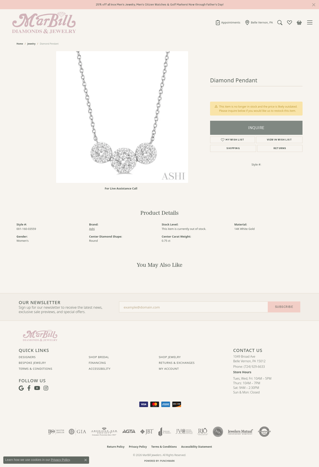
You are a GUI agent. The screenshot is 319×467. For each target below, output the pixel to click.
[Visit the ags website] (104, 431)
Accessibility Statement (196, 447)
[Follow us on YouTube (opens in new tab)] (37, 388)
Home (19, 43)
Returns (279, 148)
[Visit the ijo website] (56, 431)
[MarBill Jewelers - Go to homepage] (40, 335)
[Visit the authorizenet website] (264, 431)
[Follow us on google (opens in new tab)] (21, 388)
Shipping (233, 148)
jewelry (31, 43)
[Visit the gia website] (77, 431)
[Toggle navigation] (310, 22)
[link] (227, 22)
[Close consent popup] (85, 460)
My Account (169, 368)
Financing (97, 362)
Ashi (92, 229)
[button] (279, 22)
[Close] (313, 4)
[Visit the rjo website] (202, 431)
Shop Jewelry (170, 357)
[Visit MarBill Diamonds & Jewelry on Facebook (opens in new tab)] (29, 388)
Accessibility (99, 368)
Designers (27, 357)
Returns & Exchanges (177, 362)
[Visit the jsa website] (218, 431)
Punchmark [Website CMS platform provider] (167, 460)
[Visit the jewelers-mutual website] (240, 431)
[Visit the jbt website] (147, 431)
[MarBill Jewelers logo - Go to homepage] (43, 22)
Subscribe (284, 307)
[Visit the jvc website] (184, 431)
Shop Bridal (99, 357)
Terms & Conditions (35, 368)
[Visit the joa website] (164, 431)
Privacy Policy (138, 447)
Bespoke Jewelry (32, 362)
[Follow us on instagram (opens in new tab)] (46, 388)
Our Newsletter (39, 302)
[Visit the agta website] (129, 431)
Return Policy (116, 447)
